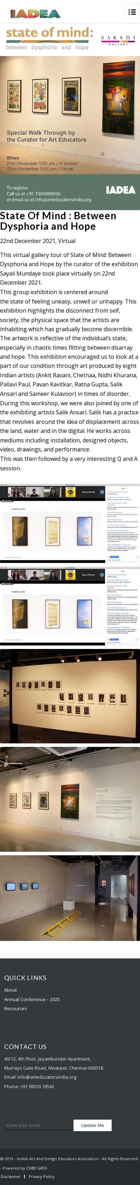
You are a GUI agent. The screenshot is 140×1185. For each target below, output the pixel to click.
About (10, 990)
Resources (15, 1008)
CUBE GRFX (36, 1168)
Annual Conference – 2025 (32, 999)
